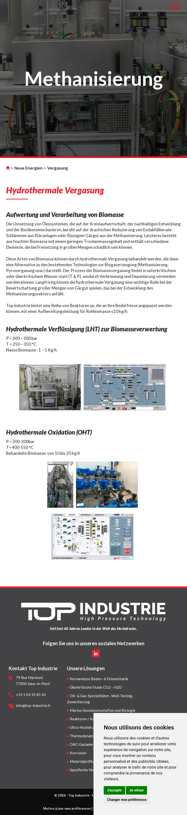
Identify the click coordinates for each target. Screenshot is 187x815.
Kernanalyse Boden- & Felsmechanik (99, 679)
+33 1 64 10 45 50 (31, 694)
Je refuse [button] (136, 790)
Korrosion (78, 753)
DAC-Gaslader (82, 744)
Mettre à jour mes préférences (67, 808)
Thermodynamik (83, 736)
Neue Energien (28, 168)
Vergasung (57, 168)
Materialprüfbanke (85, 761)
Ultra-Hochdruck (83, 727)
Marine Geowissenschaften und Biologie (102, 710)
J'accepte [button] (114, 790)
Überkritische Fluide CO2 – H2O (96, 687)
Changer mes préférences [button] (127, 800)
